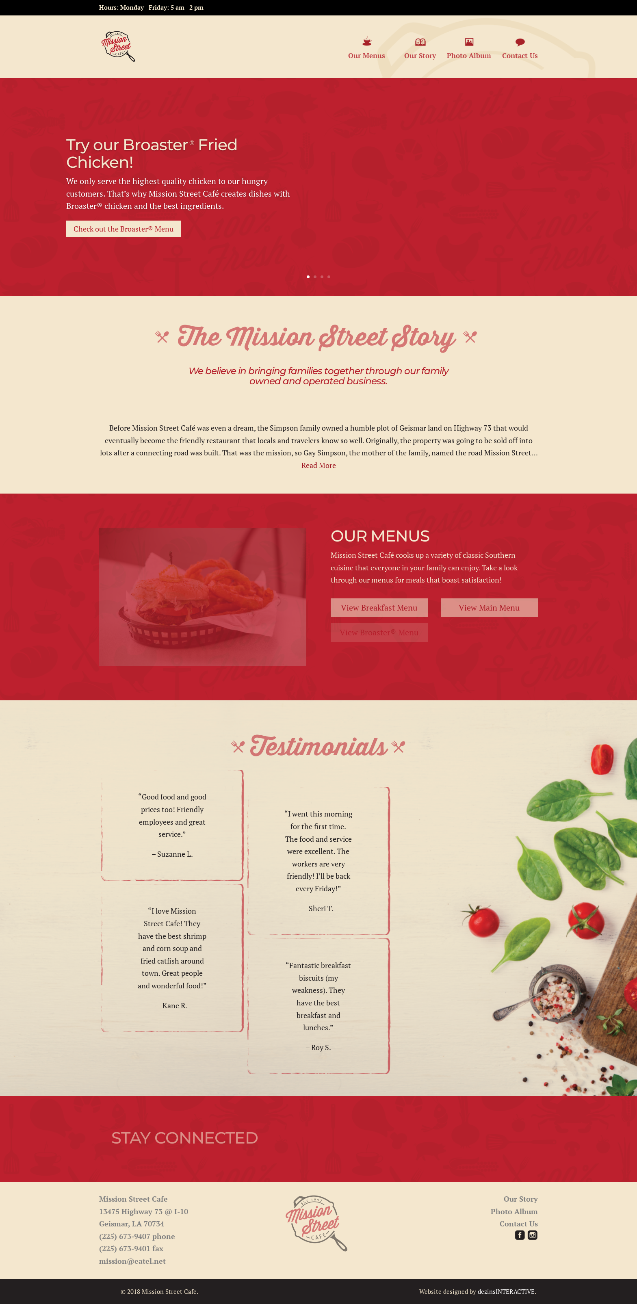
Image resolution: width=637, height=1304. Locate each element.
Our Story (420, 47)
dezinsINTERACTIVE (506, 1291)
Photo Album (469, 47)
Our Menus (366, 47)
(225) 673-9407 (124, 1236)
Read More (318, 465)
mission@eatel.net (132, 1261)
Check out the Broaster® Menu (123, 229)
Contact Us (520, 47)
